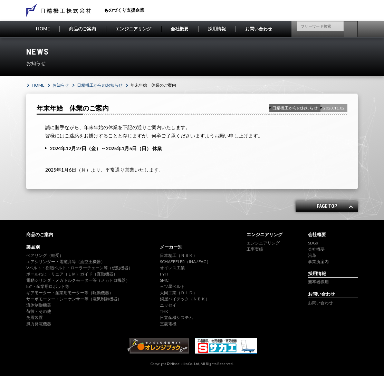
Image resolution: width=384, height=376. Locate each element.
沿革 (312, 255)
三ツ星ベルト (172, 286)
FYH (164, 274)
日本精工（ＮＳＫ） (178, 255)
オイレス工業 (172, 267)
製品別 (33, 247)
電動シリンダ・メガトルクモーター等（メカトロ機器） (78, 280)
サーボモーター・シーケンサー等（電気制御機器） (74, 298)
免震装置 (34, 317)
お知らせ (60, 85)
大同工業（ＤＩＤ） (178, 292)
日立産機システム (176, 317)
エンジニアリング (133, 28)
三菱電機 (168, 323)
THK (164, 311)
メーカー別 (171, 247)
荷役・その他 (38, 311)
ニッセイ (168, 305)
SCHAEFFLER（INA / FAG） (185, 261)
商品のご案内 (82, 28)
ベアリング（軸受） (45, 255)
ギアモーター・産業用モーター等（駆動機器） (69, 292)
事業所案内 (318, 261)
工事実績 (255, 249)
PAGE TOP (327, 206)
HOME (43, 28)
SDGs (313, 242)
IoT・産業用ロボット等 (47, 286)
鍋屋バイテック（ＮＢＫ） (185, 298)
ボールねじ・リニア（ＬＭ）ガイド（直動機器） (71, 274)
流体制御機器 (38, 305)
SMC (164, 280)
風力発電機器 (38, 323)
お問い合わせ (258, 28)
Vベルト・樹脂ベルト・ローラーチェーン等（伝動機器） (79, 267)
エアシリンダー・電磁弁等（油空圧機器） (65, 261)
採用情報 (217, 28)
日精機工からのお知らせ (100, 85)
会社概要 (180, 28)
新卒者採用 (318, 282)
